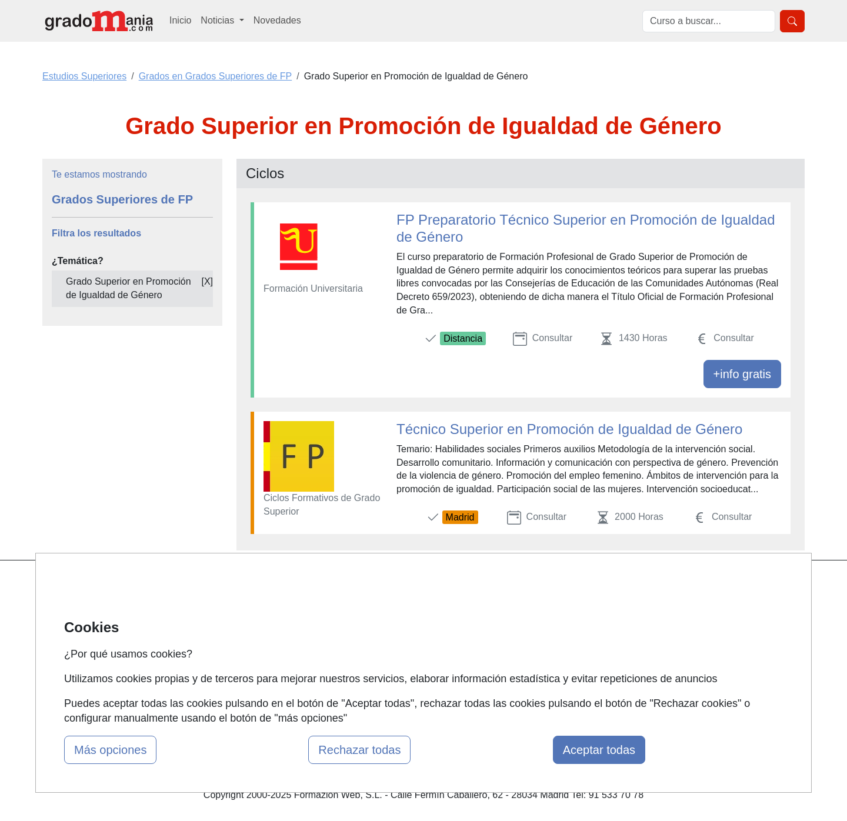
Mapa (257, 585)
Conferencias (403, 631)
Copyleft (522, 653)
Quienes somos (278, 608)
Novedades (277, 20)
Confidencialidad (539, 608)
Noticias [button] (218, 20)
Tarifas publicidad (282, 631)
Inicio (180, 20)
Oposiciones (401, 676)
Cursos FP (397, 608)
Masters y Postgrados (420, 585)
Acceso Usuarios (281, 653)
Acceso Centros (279, 676)
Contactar (525, 585)
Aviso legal (527, 631)
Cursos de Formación (420, 653)
